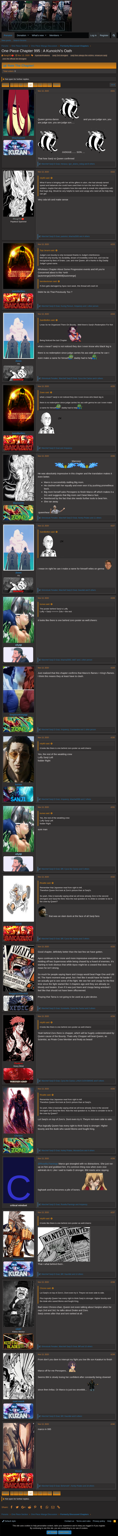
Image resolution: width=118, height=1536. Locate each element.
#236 (113, 1158)
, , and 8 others (68, 164)
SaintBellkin (18, 291)
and (56, 448)
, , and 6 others (61, 1416)
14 (40, 85)
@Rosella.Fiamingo (48, 1163)
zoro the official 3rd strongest (14, 59)
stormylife (18, 1259)
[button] (28, 35)
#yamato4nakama (42, 55)
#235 (113, 1089)
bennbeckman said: (48, 281)
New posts (6, 40)
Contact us (69, 1521)
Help (109, 1521)
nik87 (18, 1329)
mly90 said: (45, 178)
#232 (113, 877)
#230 (113, 737)
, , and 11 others (71, 518)
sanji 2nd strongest (60, 55)
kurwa (18, 784)
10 (21, 85)
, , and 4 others (65, 236)
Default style (9, 1521)
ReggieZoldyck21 (18, 993)
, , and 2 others (66, 799)
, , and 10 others (66, 1346)
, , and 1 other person (69, 306)
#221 (113, 91)
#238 (113, 1282)
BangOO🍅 (9, 55)
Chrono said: (45, 1288)
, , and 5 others (68, 590)
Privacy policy (99, 1521)
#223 (113, 244)
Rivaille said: (45, 883)
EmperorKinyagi (19, 714)
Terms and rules (83, 1521)
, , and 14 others (62, 1274)
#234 (113, 1016)
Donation (21, 35)
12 (30, 85)
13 (35, 85)
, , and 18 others (67, 1486)
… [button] (16, 85)
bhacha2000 (18, 138)
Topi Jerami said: (47, 250)
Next (56, 85)
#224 (113, 314)
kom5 (19, 923)
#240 (113, 1424)
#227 (113, 526)
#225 (113, 386)
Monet (18, 1471)
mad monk (18, 1401)
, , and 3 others (65, 939)
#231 (113, 807)
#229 (113, 668)
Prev (6, 85)
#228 (113, 598)
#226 (113, 456)
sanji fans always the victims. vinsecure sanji (89, 55)
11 (26, 85)
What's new (38, 35)
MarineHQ (18, 503)
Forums (8, 35)
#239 (113, 1354)
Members (54, 35)
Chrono (18, 1135)
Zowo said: (44, 392)
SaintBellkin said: (47, 320)
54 (50, 85)
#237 (113, 1212)
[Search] (113, 35)
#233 (113, 947)
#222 (113, 172)
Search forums (19, 40)
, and (64, 1204)
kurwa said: (45, 604)
